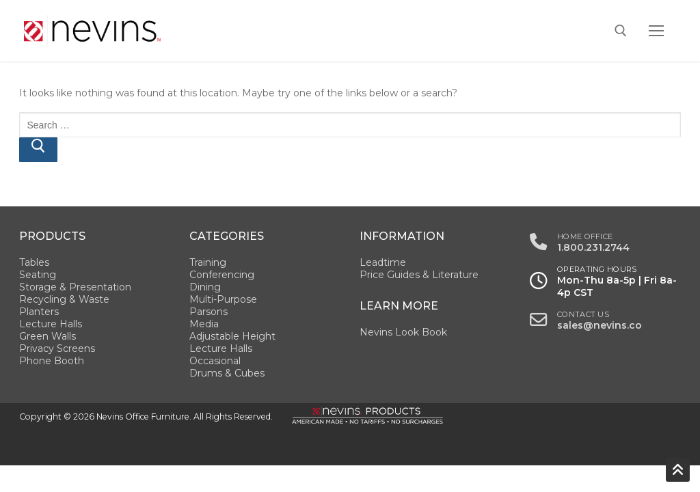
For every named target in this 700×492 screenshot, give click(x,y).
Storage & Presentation (75, 287)
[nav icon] (656, 30)
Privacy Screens (57, 348)
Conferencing (221, 275)
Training (207, 262)
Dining (205, 287)
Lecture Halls (50, 324)
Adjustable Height (232, 336)
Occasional (215, 361)
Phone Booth (51, 361)
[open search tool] (621, 31)
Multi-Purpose (223, 299)
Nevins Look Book (403, 332)
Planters (39, 311)
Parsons (208, 311)
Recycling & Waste (64, 299)
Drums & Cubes (227, 373)
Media (204, 324)
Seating (37, 275)
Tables (34, 262)
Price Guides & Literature (419, 275)
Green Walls (47, 336)
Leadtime (383, 262)
